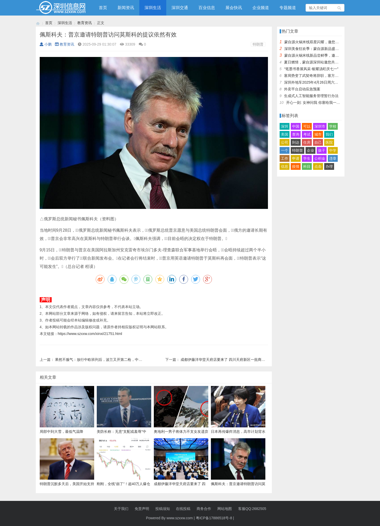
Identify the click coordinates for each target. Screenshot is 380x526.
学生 (306, 158)
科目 (306, 166)
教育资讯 (84, 23)
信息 (284, 166)
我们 (329, 134)
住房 (306, 142)
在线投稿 (183, 509)
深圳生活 (152, 7)
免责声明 (142, 509)
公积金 (319, 158)
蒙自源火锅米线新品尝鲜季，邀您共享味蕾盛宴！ (324, 55)
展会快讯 (233, 7)
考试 (306, 134)
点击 (318, 166)
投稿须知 (162, 509)
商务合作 (204, 509)
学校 (332, 126)
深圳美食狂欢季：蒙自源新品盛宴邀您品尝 (318, 49)
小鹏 (46, 44)
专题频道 (287, 7)
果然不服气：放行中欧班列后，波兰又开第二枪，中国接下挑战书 (107, 359)
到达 (295, 142)
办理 (329, 166)
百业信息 (206, 7)
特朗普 (258, 44)
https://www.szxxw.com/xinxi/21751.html (90, 334)
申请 (295, 158)
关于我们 (121, 509)
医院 (329, 142)
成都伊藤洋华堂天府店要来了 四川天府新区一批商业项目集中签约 (234, 359)
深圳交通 (179, 7)
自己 (318, 142)
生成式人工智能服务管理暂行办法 (311, 96)
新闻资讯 (126, 7)
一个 (284, 150)
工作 (284, 158)
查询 (295, 134)
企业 (310, 150)
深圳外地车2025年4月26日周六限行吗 (315, 82)
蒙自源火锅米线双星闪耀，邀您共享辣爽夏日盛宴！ (326, 42)
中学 (332, 150)
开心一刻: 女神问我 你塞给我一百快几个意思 (322, 102)
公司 (284, 142)
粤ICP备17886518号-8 (214, 518)
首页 (103, 7)
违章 (332, 158)
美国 (284, 134)
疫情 (295, 166)
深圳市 (319, 126)
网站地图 (224, 509)
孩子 (321, 150)
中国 (295, 126)
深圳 (284, 126)
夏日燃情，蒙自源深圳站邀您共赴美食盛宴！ (320, 62)
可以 (306, 126)
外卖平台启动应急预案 (302, 89)
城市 (318, 134)
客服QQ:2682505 (252, 509)
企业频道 (260, 7)
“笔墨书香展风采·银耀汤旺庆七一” (311, 69)
